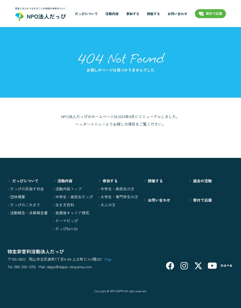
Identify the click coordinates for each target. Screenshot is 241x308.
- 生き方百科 (63, 205)
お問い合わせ (177, 13)
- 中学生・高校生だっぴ (73, 197)
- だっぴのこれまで (24, 205)
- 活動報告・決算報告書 (28, 213)
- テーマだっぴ (65, 221)
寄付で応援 (200, 200)
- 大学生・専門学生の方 (118, 197)
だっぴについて (86, 13)
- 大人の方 (107, 205)
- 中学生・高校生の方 (116, 189)
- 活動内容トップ (67, 189)
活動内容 (112, 13)
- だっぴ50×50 (65, 229)
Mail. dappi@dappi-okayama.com (65, 266)
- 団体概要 (16, 197)
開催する (153, 13)
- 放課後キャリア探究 (71, 213)
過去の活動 (200, 181)
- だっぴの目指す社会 (26, 189)
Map (108, 259)
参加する (132, 13)
